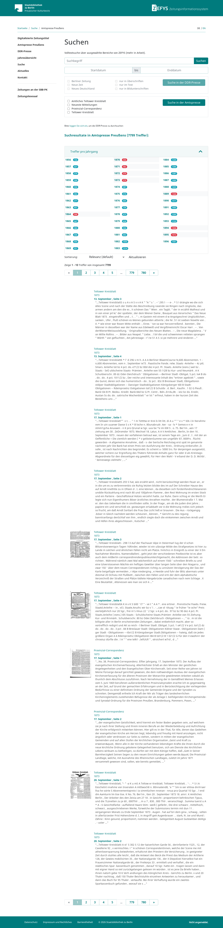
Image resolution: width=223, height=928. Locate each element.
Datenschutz (30, 922)
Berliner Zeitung (81, 81)
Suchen (201, 61)
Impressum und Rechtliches (57, 922)
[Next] (153, 273)
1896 (166, 241)
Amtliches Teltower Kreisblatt (89, 101)
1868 (68, 241)
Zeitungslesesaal (27, 96)
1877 (117, 207)
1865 (68, 221)
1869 (68, 248)
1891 (166, 207)
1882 (117, 241)
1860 (68, 186)
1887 (166, 180)
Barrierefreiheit (85, 922)
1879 (117, 221)
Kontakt (22, 77)
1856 (68, 159)
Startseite (22, 28)
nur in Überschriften (131, 81)
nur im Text (126, 84)
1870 (117, 159)
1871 (117, 166)
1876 (117, 200)
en (204, 28)
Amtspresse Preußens (31, 44)
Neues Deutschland (83, 88)
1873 (117, 180)
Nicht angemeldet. (198, 922)
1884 (166, 159)
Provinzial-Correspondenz (87, 108)
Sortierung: (71, 257)
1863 (68, 207)
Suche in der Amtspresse (184, 102)
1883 (117, 248)
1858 (68, 173)
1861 (68, 193)
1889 (166, 193)
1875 (117, 193)
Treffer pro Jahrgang (84, 151)
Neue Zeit (77, 84)
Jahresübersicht (27, 57)
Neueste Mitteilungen (84, 104)
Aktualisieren (137, 257)
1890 (166, 200)
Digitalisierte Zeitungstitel (33, 38)
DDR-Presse (24, 51)
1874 (117, 186)
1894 (166, 227)
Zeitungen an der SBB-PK (32, 89)
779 (131, 273)
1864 (68, 214)
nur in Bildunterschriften (134, 88)
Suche (34, 28)
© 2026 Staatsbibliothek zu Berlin (115, 922)
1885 (166, 166)
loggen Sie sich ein (78, 125)
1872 (117, 173)
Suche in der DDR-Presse (184, 82)
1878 (117, 214)
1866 (68, 227)
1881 (117, 234)
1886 (166, 173)
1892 (166, 214)
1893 (166, 221)
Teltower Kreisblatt (83, 112)
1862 (68, 200)
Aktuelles (23, 70)
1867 (68, 234)
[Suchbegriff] (129, 61)
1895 (166, 234)
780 (143, 273)
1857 (68, 166)
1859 (68, 180)
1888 (166, 186)
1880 (117, 227)
